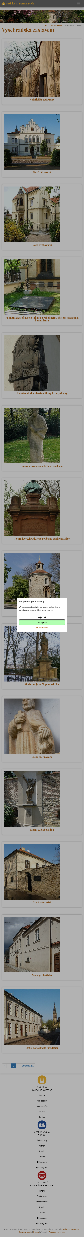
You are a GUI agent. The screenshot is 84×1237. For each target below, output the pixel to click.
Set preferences (42, 627)
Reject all (42, 617)
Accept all (42, 622)
